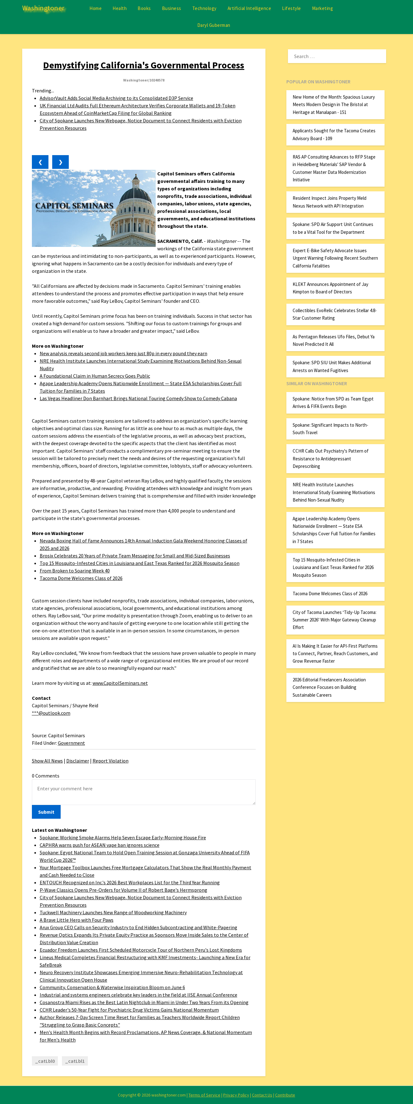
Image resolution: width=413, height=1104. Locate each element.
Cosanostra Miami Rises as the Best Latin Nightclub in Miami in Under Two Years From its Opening (144, 1002)
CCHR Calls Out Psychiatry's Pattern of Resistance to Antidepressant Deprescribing (331, 458)
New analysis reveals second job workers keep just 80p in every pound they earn (123, 353)
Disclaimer (77, 761)
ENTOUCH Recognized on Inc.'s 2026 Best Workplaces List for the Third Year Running (130, 882)
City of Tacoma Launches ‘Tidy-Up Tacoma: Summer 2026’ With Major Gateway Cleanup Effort (334, 620)
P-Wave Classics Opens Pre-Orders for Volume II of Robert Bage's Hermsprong (123, 890)
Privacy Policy (236, 1095)
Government (71, 743)
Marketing (322, 8)
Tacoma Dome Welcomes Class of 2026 (81, 578)
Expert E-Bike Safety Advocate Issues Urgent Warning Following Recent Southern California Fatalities (335, 258)
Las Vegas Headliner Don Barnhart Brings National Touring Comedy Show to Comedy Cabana (138, 398)
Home (95, 8)
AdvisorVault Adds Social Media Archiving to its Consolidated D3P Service (116, 98)
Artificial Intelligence (249, 8)
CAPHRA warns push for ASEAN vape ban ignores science (99, 845)
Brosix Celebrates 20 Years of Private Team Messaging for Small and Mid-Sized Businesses (135, 555)
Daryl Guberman (213, 25)
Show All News (47, 761)
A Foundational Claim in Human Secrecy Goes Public (95, 376)
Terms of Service (204, 1095)
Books (144, 8)
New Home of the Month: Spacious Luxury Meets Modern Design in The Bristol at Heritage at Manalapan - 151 (334, 104)
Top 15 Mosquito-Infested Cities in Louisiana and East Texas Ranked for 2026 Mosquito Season (139, 563)
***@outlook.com (51, 713)
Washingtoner (43, 7)
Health (120, 8)
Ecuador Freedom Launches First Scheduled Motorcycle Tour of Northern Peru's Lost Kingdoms (141, 950)
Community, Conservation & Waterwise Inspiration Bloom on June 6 (112, 987)
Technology (204, 8)
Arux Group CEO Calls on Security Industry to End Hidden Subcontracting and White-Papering (138, 927)
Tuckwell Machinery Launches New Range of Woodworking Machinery (113, 912)
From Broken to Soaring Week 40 (75, 570)
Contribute (285, 1095)
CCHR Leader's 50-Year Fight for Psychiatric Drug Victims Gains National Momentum (129, 1010)
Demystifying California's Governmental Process (143, 65)
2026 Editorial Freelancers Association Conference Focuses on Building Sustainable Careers (329, 687)
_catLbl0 (45, 1061)
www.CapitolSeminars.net (120, 683)
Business (171, 8)
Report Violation (110, 761)
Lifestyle (291, 8)
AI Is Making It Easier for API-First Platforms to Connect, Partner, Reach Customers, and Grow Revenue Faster (335, 653)
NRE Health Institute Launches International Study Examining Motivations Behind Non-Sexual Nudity (334, 492)
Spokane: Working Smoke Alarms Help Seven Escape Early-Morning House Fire (123, 837)
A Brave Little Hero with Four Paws (76, 920)
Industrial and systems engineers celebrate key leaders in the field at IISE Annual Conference (138, 995)
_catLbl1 (75, 1061)
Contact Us (262, 1095)
